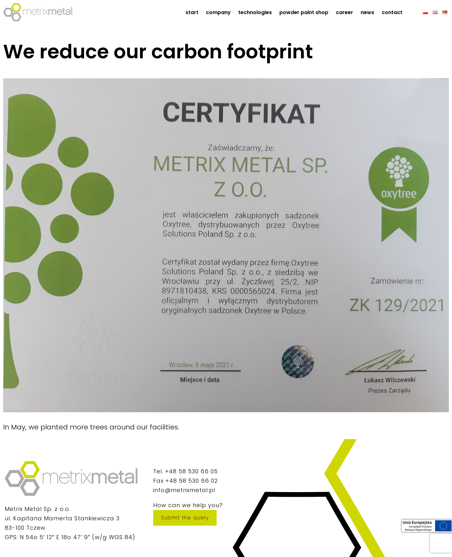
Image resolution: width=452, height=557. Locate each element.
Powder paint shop (303, 12)
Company (218, 12)
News (367, 12)
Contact (392, 12)
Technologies (255, 12)
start (192, 12)
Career (344, 12)
